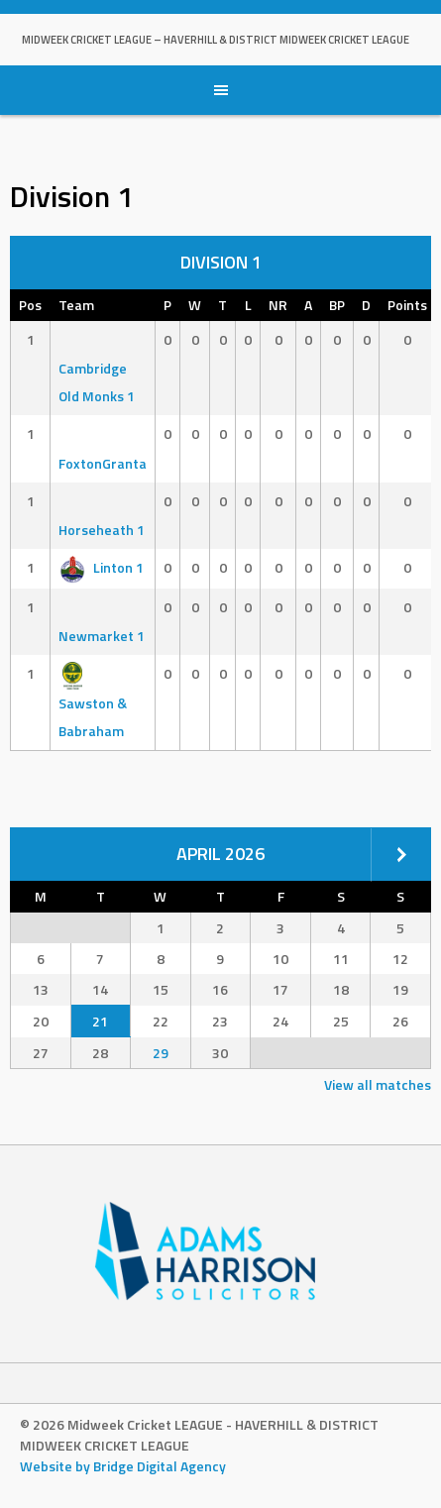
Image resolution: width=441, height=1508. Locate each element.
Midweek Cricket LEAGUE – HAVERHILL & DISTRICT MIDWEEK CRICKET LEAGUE (215, 40)
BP (337, 304)
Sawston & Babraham (92, 702)
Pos (30, 304)
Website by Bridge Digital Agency (123, 1465)
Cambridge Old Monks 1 (96, 368)
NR (278, 304)
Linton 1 (101, 567)
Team (76, 304)
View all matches (377, 1084)
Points (407, 304)
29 (160, 1052)
